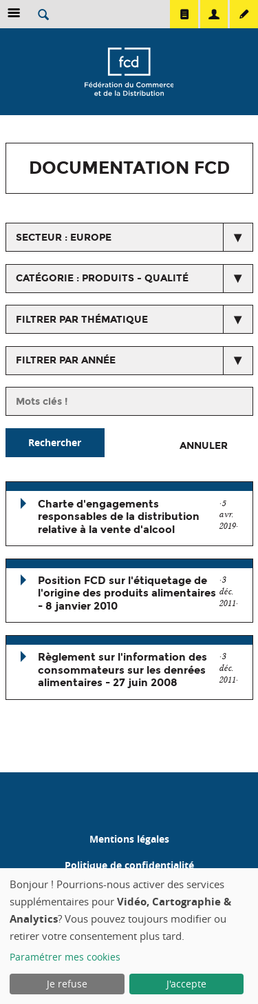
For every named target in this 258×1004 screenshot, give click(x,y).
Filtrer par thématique (82, 319)
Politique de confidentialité (129, 865)
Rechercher (54, 442)
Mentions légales (129, 838)
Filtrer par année (66, 360)
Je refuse (67, 983)
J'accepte (186, 983)
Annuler (204, 446)
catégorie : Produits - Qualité (102, 278)
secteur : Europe (63, 237)
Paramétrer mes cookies (65, 956)
